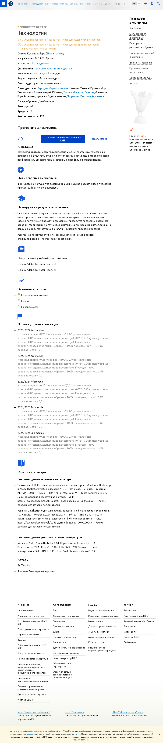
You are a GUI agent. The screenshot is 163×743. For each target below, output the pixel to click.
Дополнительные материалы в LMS (62, 138)
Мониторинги (95, 621)
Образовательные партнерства (62, 665)
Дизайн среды (55, 53)
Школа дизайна (40, 63)
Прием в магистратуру (64, 636)
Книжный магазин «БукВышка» (139, 621)
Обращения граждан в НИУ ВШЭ (32, 647)
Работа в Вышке (25, 699)
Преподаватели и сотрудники (33, 629)
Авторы (133, 83)
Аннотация (135, 28)
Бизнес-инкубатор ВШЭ (65, 658)
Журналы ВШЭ (131, 636)
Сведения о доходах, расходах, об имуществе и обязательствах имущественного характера (32, 668)
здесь (30, 734)
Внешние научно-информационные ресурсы (102, 649)
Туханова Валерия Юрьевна (78, 92)
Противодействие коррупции (33, 658)
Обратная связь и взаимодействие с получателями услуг (63, 674)
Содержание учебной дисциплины (141, 55)
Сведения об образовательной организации (33, 679)
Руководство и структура (31, 615)
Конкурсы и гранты (98, 642)
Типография (130, 626)
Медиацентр (130, 631)
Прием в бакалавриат (64, 626)
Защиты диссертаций (99, 631)
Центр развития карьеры (66, 652)
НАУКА (92, 605)
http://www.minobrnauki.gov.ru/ (34, 711)
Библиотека (130, 610)
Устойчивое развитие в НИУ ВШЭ (32, 622)
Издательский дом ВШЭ (136, 615)
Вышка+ (57, 631)
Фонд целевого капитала (31, 653)
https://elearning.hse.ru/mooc (127, 711)
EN (139, 3)
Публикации (130, 642)
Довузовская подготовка (66, 615)
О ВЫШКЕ (24, 605)
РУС (134, 3)
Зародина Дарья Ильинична (53, 88)
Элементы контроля (140, 62)
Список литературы (140, 78)
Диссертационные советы (102, 626)
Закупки (22, 639)
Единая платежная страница (32, 694)
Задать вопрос (99, 138)
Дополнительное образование (69, 647)
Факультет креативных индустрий (53, 68)
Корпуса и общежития (29, 634)
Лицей (56, 610)
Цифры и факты (26, 610)
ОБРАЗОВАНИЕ (62, 605)
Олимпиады (59, 621)
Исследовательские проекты (103, 615)
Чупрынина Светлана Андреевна (85, 96)
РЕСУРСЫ (130, 605)
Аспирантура (59, 642)
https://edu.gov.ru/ (74, 711)
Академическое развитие (101, 636)
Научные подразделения (101, 610)
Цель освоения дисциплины (137, 35)
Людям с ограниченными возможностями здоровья (31, 688)
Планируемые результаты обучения (141, 45)
